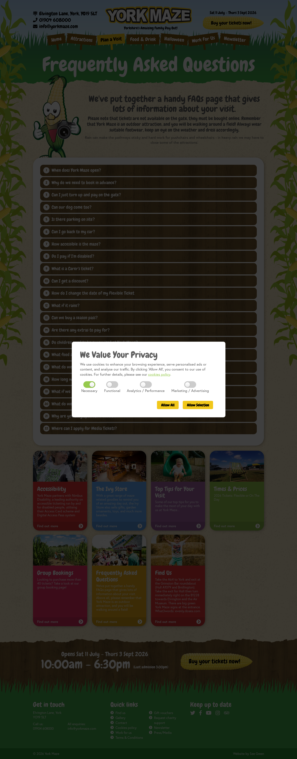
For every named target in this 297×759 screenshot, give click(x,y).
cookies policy (159, 374)
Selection (198, 405)
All (167, 405)
